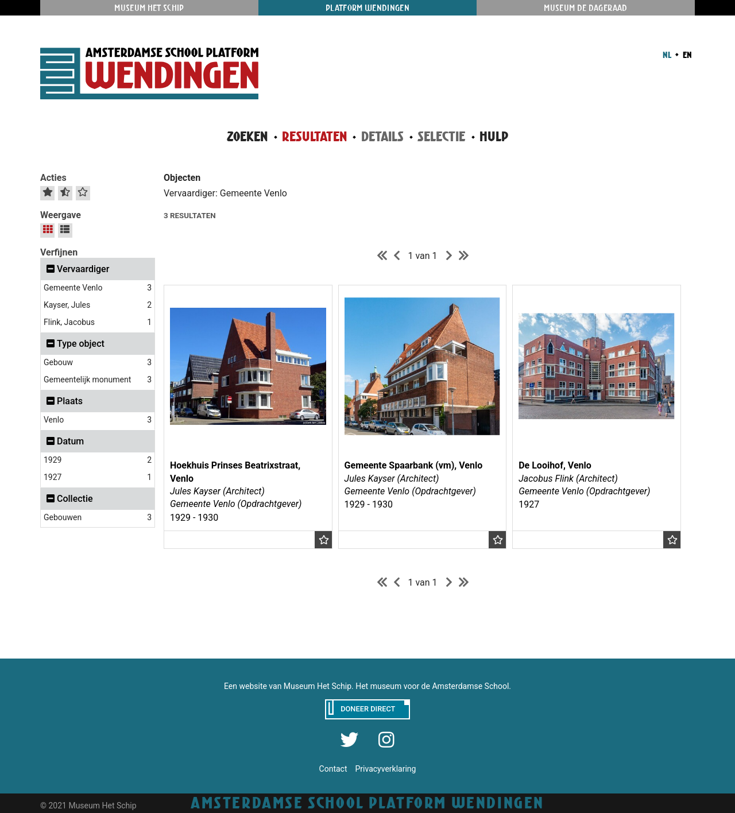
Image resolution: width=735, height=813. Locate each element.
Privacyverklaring (385, 768)
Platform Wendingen (367, 8)
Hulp (493, 136)
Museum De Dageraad (585, 8)
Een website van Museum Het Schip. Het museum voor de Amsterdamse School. (367, 686)
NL (667, 54)
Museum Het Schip (149, 8)
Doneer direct (368, 708)
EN (686, 54)
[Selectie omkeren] (65, 191)
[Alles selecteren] (47, 191)
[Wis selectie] (83, 191)
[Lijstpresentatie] (64, 229)
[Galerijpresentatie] (47, 229)
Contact (333, 768)
